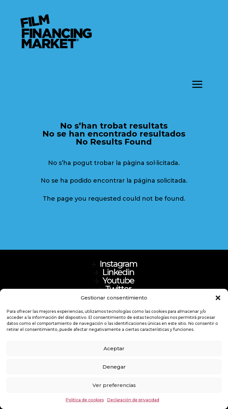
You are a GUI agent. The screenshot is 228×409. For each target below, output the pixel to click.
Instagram (118, 264)
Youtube (118, 280)
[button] (218, 297)
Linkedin (118, 272)
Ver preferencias (114, 385)
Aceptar (114, 348)
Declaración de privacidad (133, 399)
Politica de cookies (85, 399)
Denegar (114, 367)
